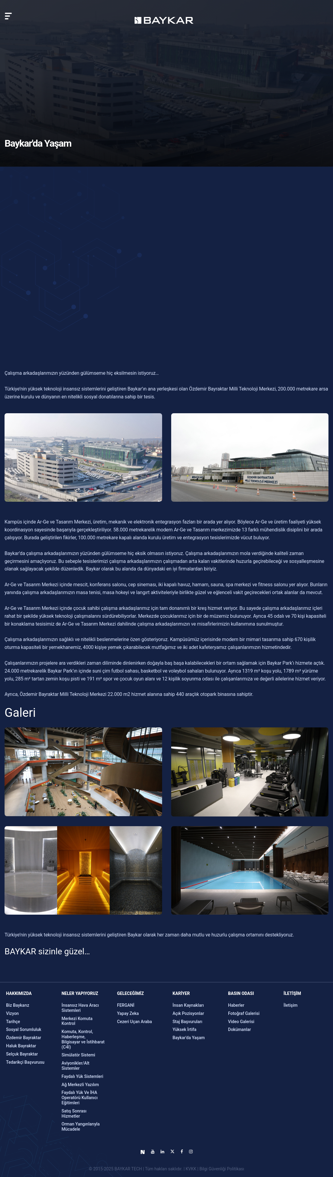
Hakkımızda (19, 993)
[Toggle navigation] (8, 16)
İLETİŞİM (292, 993)
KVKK (191, 1168)
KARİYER (181, 993)
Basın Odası (241, 993)
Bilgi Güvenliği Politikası (221, 1168)
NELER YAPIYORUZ (80, 993)
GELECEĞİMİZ (130, 993)
